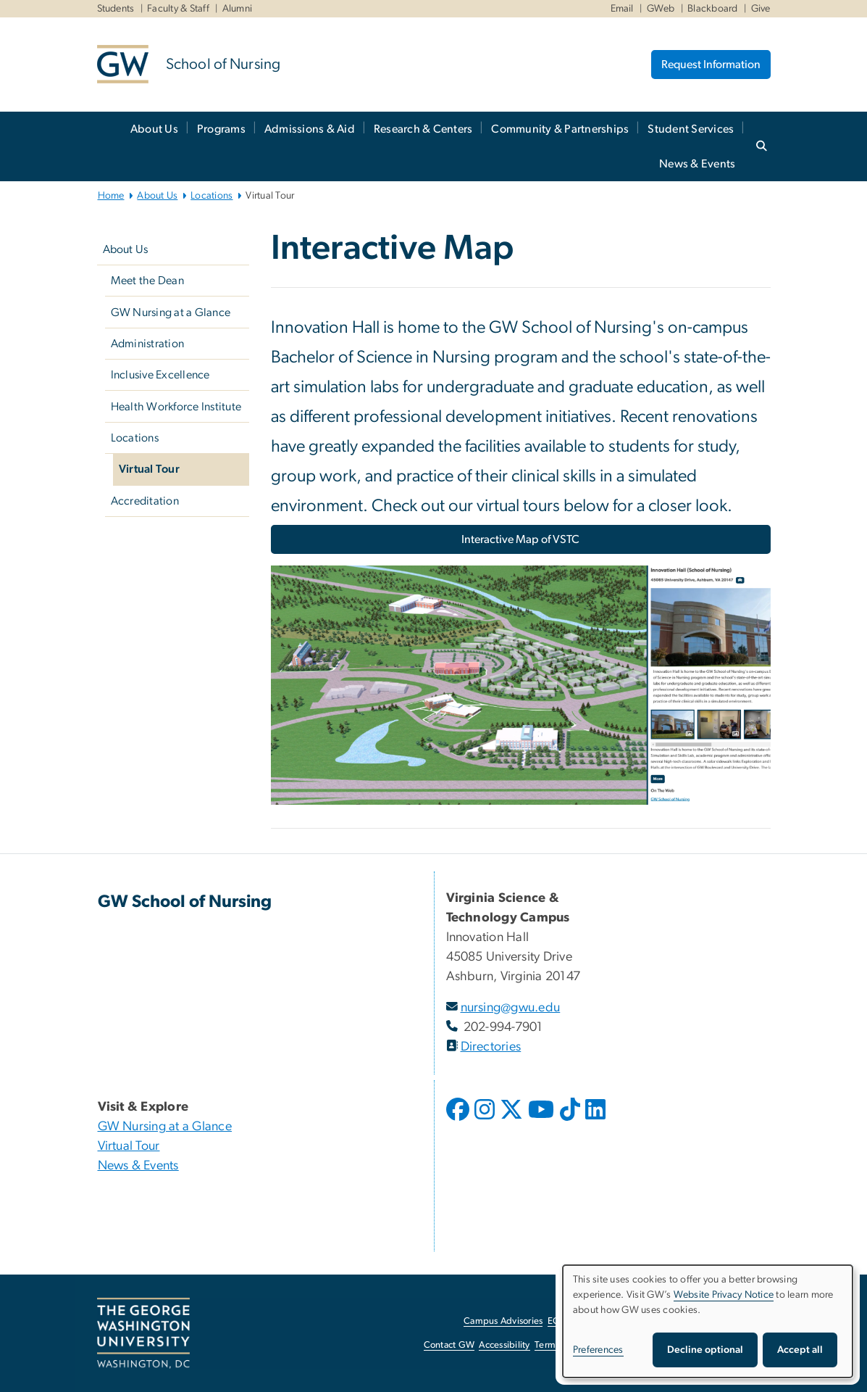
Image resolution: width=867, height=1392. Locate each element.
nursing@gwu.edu (511, 1007)
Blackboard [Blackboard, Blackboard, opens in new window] (712, 9)
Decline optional (705, 1350)
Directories (491, 1046)
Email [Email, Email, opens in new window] (622, 9)
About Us (154, 129)
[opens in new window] (459, 1120)
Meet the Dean (147, 280)
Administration (148, 343)
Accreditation (145, 501)
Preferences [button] (598, 1350)
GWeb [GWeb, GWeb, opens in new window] (661, 9)
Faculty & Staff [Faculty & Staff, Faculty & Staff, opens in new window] (178, 9)
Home (111, 196)
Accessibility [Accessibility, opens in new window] (504, 1345)
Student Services (691, 129)
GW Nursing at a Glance (171, 312)
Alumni (237, 9)
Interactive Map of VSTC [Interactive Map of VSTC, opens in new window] (520, 539)
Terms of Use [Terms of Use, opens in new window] (561, 1345)
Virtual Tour (149, 469)
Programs (221, 129)
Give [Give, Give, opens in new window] (761, 9)
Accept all (800, 1350)
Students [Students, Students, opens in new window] (116, 9)
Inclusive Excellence (160, 375)
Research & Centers (423, 129)
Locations (211, 196)
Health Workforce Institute (176, 407)
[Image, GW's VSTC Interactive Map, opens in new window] (521, 691)
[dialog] (708, 1321)
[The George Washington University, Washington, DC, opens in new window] (143, 1333)
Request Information (711, 64)
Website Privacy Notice (724, 1295)
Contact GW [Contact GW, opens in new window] (449, 1345)
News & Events (697, 164)
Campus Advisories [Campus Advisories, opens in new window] (503, 1321)
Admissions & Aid (309, 129)
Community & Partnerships (560, 129)
